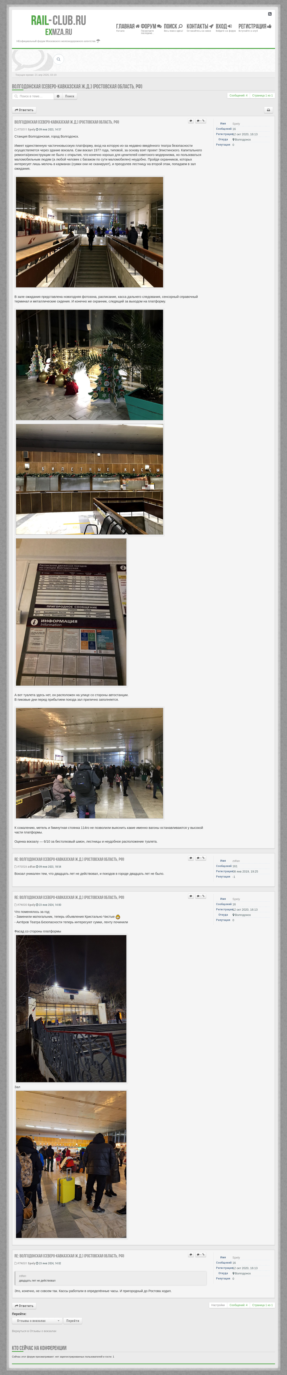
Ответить (24, 110)
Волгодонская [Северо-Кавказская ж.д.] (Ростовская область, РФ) (77, 86)
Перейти (72, 1321)
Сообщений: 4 (239, 95)
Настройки (218, 1305)
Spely (31, 129)
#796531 (20, 1263)
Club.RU (58, 20)
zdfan (31, 866)
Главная (128, 26)
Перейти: (19, 1314)
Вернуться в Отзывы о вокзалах (34, 1331)
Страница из (262, 95)
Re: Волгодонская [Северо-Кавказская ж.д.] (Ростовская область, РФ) (69, 859)
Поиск (69, 96)
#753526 (20, 866)
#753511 (20, 129)
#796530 (20, 904)
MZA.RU (58, 32)
